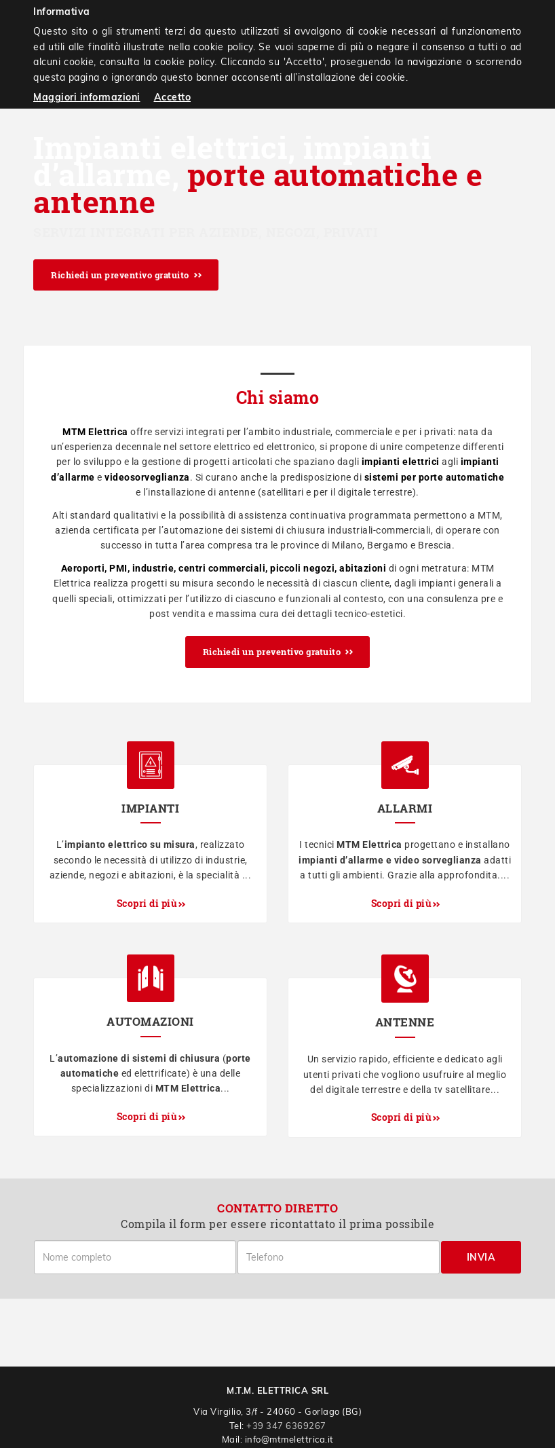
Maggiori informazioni (86, 97)
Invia (481, 1257)
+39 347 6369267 (286, 1425)
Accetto (172, 97)
